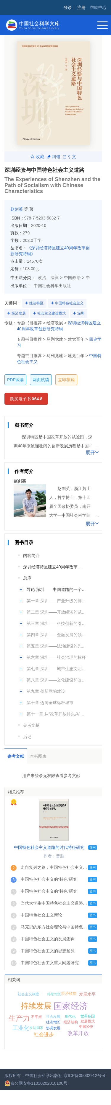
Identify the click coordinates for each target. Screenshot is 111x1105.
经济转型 (69, 993)
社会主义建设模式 (51, 313)
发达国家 (36, 1028)
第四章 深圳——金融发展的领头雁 (57, 634)
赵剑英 (16, 209)
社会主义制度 (28, 994)
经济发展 (19, 313)
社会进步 (44, 1034)
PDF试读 (15, 379)
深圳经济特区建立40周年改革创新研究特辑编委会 (53, 566)
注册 (81, 7)
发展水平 (87, 994)
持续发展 (36, 1005)
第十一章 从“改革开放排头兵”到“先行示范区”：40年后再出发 (57, 714)
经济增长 (53, 1022)
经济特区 (36, 303)
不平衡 (36, 1017)
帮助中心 (98, 7)
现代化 (70, 1016)
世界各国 (88, 1016)
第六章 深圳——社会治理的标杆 (56, 657)
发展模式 (88, 1021)
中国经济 (86, 1027)
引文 (69, 156)
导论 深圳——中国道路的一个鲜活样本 (57, 589)
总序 (27, 578)
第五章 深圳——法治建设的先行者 (57, 646)
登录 (68, 7)
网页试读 (41, 379)
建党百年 (76, 339)
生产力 (19, 1018)
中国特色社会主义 (69, 303)
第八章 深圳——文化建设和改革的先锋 (57, 680)
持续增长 (54, 994)
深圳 (80, 313)
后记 (27, 736)
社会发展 (53, 1016)
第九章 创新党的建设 (46, 691)
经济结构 (71, 1022)
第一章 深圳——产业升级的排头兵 (57, 600)
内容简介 (31, 555)
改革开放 (78, 1033)
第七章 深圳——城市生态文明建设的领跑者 (57, 668)
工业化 (20, 1028)
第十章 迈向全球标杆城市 (50, 702)
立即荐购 (66, 379)
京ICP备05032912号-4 (84, 1075)
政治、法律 (48, 277)
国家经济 (71, 1006)
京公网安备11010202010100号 (35, 1083)
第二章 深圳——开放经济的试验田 (57, 612)
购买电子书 (26, 398)
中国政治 (72, 277)
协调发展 (53, 1028)
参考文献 (31, 725)
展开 (92, 452)
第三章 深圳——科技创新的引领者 (57, 623)
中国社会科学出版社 (52, 285)
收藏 (37, 156)
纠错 (53, 156)
